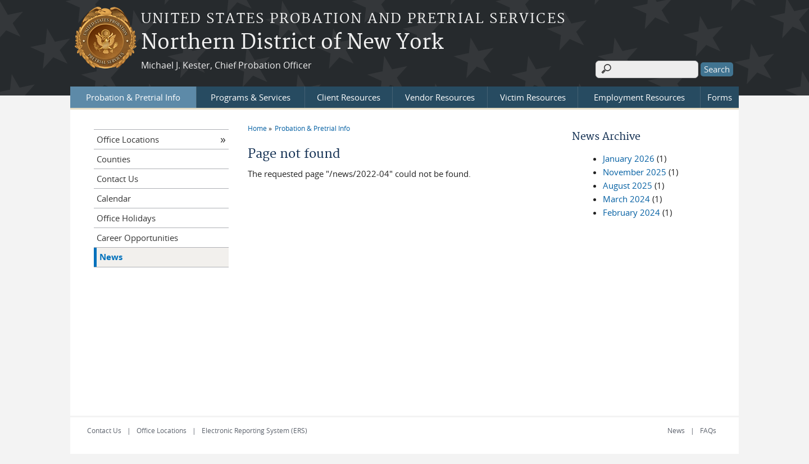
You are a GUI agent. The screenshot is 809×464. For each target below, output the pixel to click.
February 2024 (631, 211)
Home (257, 126)
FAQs (708, 429)
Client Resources (348, 96)
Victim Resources (533, 96)
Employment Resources (639, 96)
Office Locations (128, 138)
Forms (719, 96)
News (110, 256)
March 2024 (626, 197)
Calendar (114, 197)
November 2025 (634, 170)
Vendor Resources (440, 96)
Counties (113, 157)
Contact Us (117, 177)
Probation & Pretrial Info (133, 96)
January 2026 (629, 157)
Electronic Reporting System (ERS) (254, 429)
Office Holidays (126, 216)
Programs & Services (250, 96)
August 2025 (627, 184)
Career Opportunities (137, 236)
